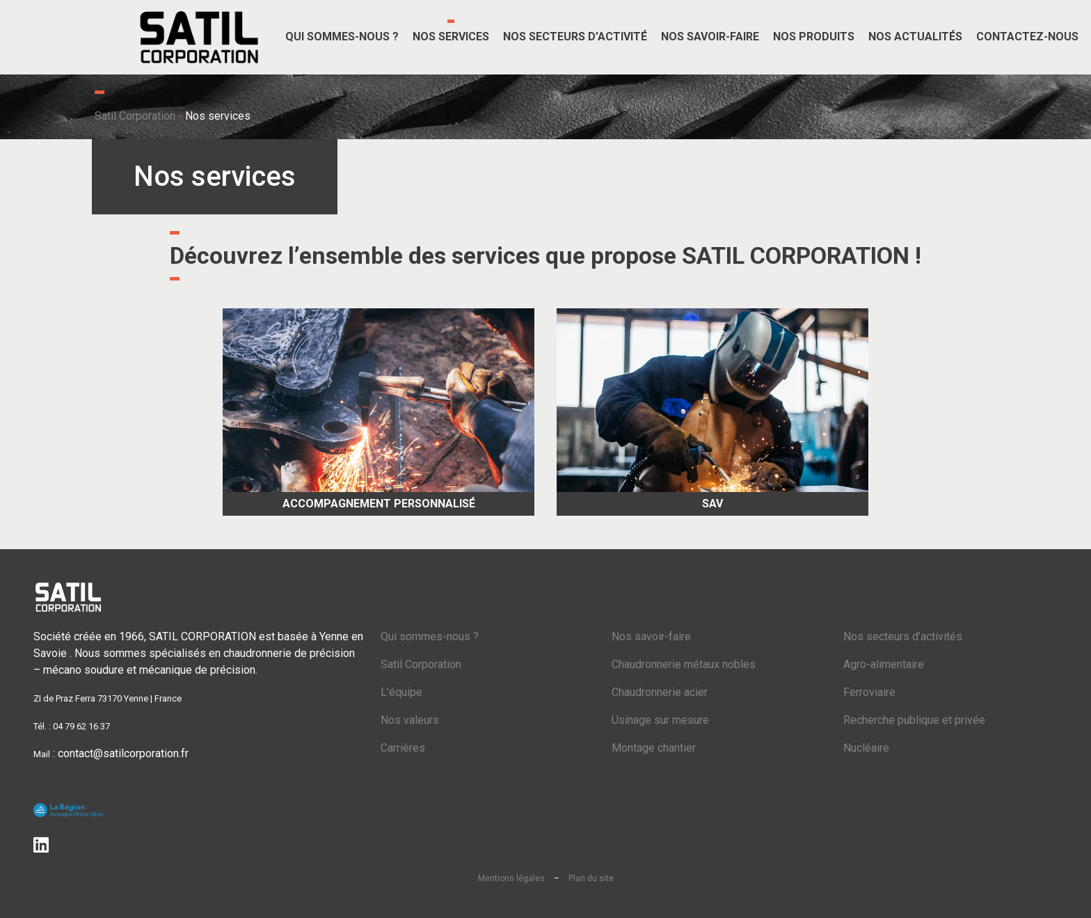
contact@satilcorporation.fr (123, 753)
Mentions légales (511, 878)
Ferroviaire (869, 692)
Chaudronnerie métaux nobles (684, 664)
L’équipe (401, 692)
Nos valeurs (410, 720)
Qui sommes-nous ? (430, 636)
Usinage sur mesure (660, 720)
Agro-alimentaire (883, 664)
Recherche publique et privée (914, 720)
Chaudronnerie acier (660, 692)
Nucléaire (866, 747)
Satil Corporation (135, 115)
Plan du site (591, 878)
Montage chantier (654, 747)
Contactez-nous (1027, 36)
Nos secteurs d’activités (902, 636)
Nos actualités (915, 36)
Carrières (403, 747)
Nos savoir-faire (651, 636)
